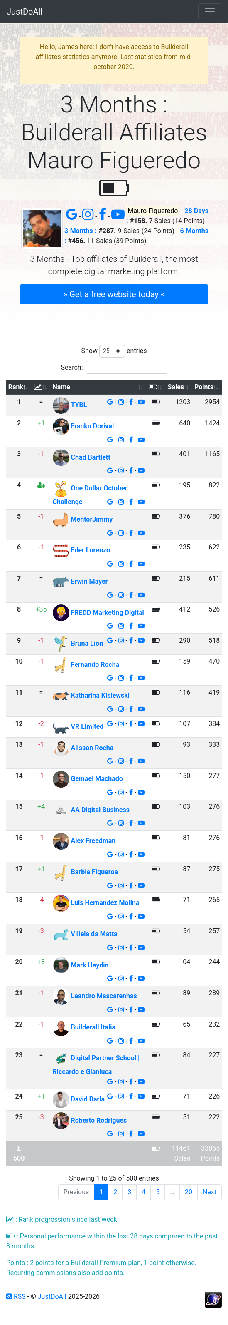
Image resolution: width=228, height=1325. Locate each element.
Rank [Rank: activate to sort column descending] (15, 387)
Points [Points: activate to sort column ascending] (203, 387)
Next (209, 1192)
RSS (16, 1296)
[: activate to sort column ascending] (41, 387)
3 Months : (80, 231)
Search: (114, 367)
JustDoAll (24, 12)
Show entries (114, 351)
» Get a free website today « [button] (114, 294)
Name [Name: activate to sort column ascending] (61, 387)
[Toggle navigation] (209, 11)
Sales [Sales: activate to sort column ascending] (176, 387)
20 (188, 1192)
